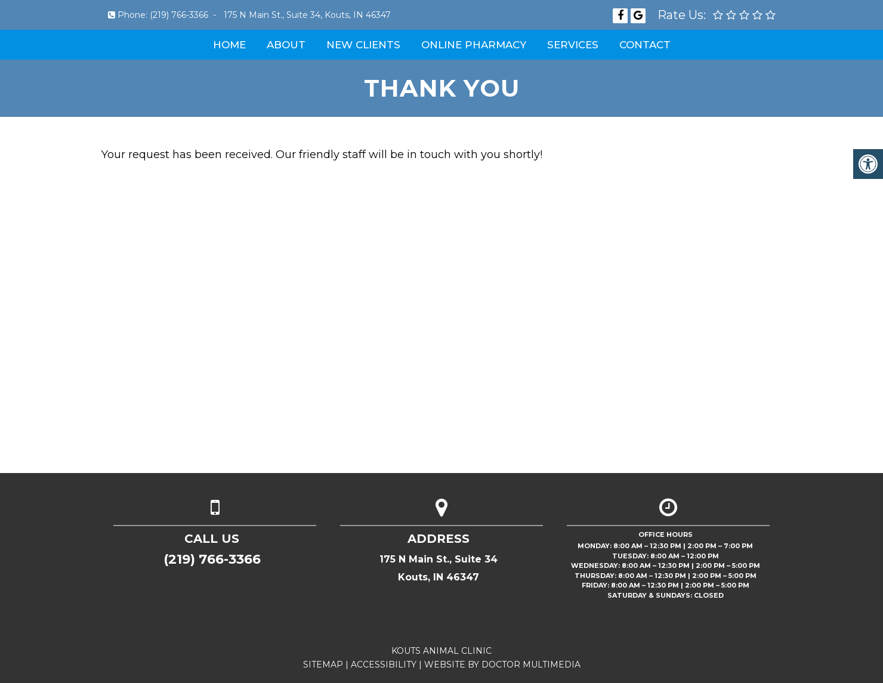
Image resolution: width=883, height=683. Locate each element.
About (286, 45)
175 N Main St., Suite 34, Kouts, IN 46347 (307, 15)
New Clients (363, 45)
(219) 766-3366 (179, 15)
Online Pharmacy (473, 45)
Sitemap (323, 664)
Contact (645, 45)
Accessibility (383, 664)
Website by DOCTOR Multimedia (502, 664)
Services (572, 45)
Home (229, 45)
